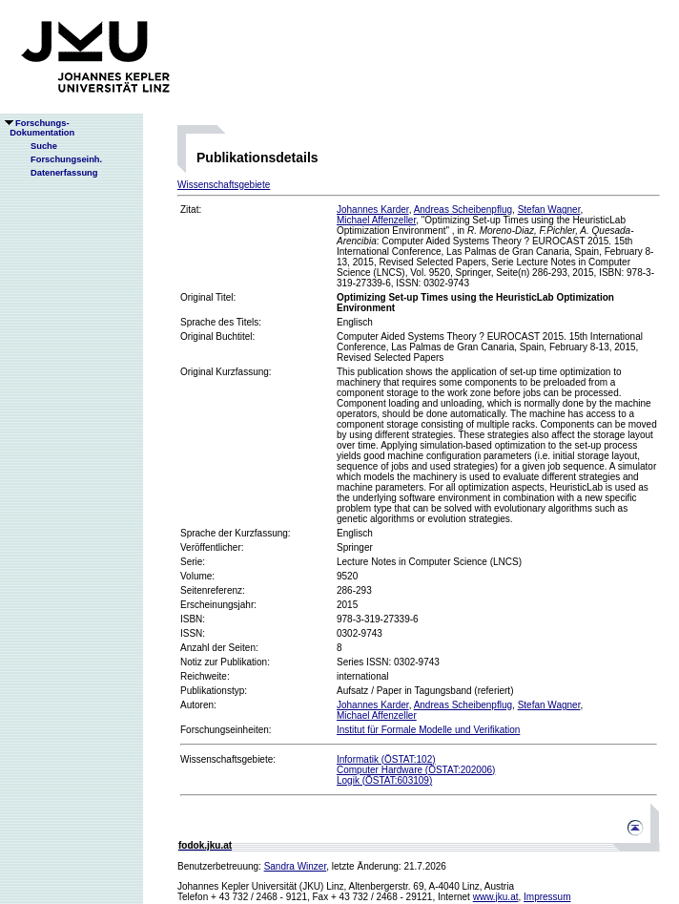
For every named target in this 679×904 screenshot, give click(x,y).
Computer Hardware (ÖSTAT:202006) (416, 770)
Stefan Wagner (549, 209)
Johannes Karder (373, 209)
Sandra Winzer (295, 866)
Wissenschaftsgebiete (223, 184)
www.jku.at (496, 897)
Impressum (547, 897)
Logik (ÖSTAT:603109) (384, 780)
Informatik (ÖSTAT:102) (386, 759)
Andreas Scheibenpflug (463, 209)
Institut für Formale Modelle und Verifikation (428, 730)
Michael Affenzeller (376, 220)
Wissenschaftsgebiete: (228, 759)
